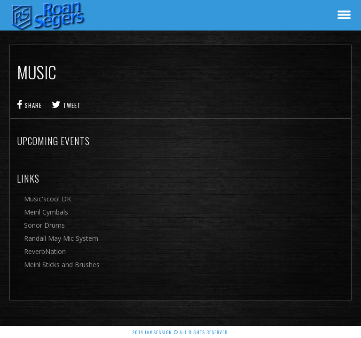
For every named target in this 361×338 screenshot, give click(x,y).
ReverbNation (45, 251)
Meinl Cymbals (46, 211)
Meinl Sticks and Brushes (62, 264)
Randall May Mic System (61, 238)
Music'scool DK (47, 198)
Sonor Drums (44, 225)
